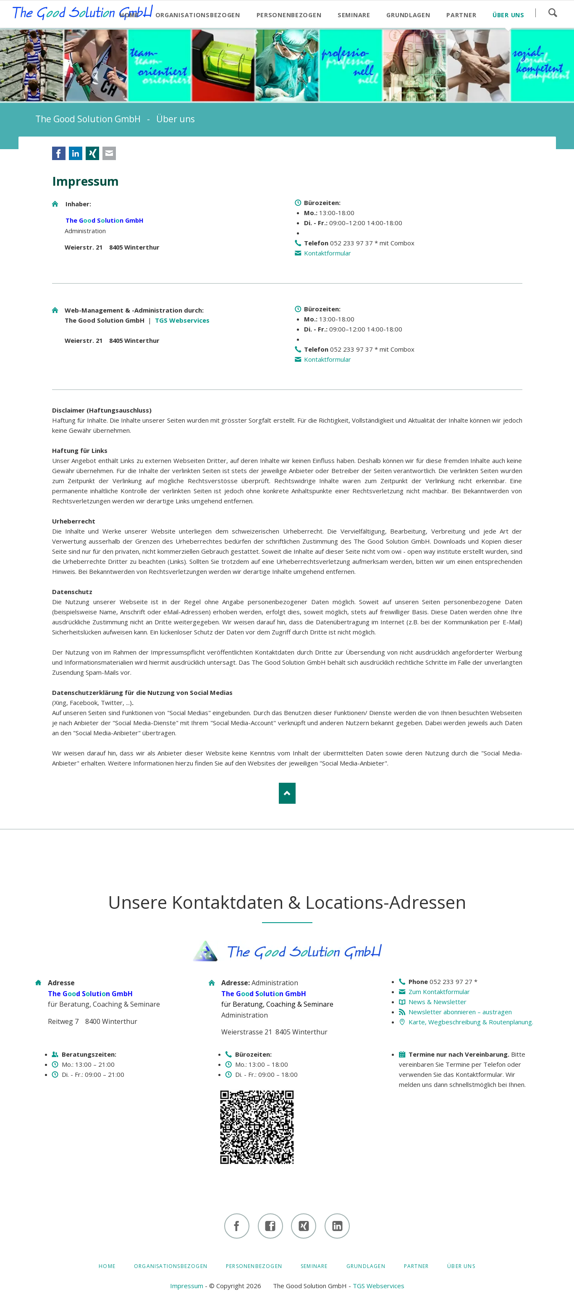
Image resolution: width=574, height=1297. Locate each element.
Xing (92, 153)
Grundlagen (365, 1266)
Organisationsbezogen (170, 1266)
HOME (107, 1266)
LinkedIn (75, 153)
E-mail (109, 153)
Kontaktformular (327, 253)
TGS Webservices (182, 320)
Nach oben (287, 793)
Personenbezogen (254, 1266)
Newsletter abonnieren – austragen (460, 1012)
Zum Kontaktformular (439, 991)
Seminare (314, 1266)
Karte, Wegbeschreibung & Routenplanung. (471, 1022)
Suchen (552, 12)
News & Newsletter (438, 1001)
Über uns (461, 1266)
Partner (416, 1266)
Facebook (59, 153)
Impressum (186, 1285)
